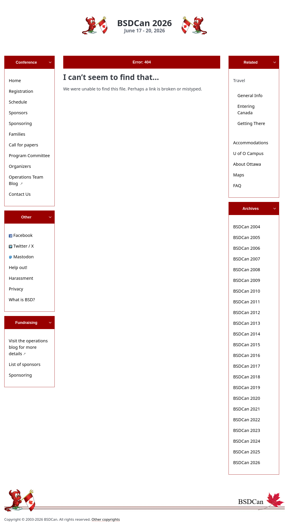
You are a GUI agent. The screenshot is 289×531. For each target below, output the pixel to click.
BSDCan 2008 (246, 269)
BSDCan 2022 (246, 420)
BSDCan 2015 (246, 344)
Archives (250, 208)
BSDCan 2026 (246, 462)
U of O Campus (248, 153)
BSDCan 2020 (246, 398)
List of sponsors (25, 364)
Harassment (21, 278)
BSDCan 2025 (246, 452)
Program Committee (29, 155)
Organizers (20, 166)
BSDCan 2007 (246, 259)
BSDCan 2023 (246, 430)
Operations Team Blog (26, 180)
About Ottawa (247, 164)
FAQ (237, 185)
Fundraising (26, 322)
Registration (21, 91)
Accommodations (250, 143)
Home (15, 80)
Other (26, 217)
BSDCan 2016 (246, 355)
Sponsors (18, 113)
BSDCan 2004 (246, 227)
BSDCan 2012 (246, 312)
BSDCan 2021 (246, 409)
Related (251, 62)
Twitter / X (21, 246)
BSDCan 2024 (246, 441)
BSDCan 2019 (246, 387)
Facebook (21, 235)
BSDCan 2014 (246, 334)
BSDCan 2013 (246, 323)
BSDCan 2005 (246, 237)
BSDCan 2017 (246, 366)
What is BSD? (22, 299)
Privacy (16, 289)
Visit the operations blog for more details (28, 347)
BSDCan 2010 (246, 291)
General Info (249, 95)
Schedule (18, 102)
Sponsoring (20, 123)
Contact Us (20, 194)
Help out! (18, 267)
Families (17, 134)
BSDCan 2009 (246, 280)
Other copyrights (106, 519)
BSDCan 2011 (246, 302)
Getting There (251, 123)
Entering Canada (245, 109)
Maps (238, 175)
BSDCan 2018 (246, 377)
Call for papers (23, 145)
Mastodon (21, 257)
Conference (26, 62)
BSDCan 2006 (246, 248)
